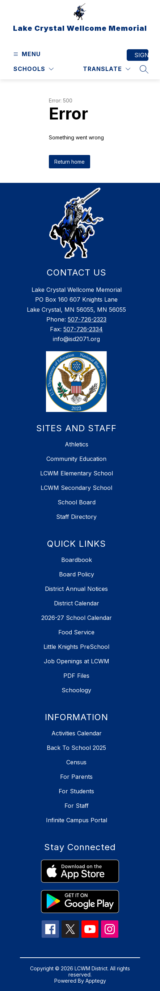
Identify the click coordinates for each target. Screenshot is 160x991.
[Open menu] (26, 54)
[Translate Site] (106, 69)
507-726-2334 (83, 329)
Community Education (76, 458)
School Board (77, 502)
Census (76, 762)
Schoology (76, 690)
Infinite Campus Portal (76, 820)
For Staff (76, 805)
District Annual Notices (76, 588)
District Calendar (76, 603)
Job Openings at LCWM (76, 661)
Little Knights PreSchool (76, 646)
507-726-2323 (87, 319)
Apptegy (95, 981)
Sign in (141, 55)
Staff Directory (76, 516)
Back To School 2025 (76, 747)
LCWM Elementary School (76, 473)
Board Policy (76, 574)
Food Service (76, 632)
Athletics (76, 444)
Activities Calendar (76, 733)
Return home (69, 162)
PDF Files (76, 675)
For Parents (76, 776)
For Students (76, 791)
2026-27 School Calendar (76, 617)
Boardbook (76, 559)
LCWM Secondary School (76, 487)
